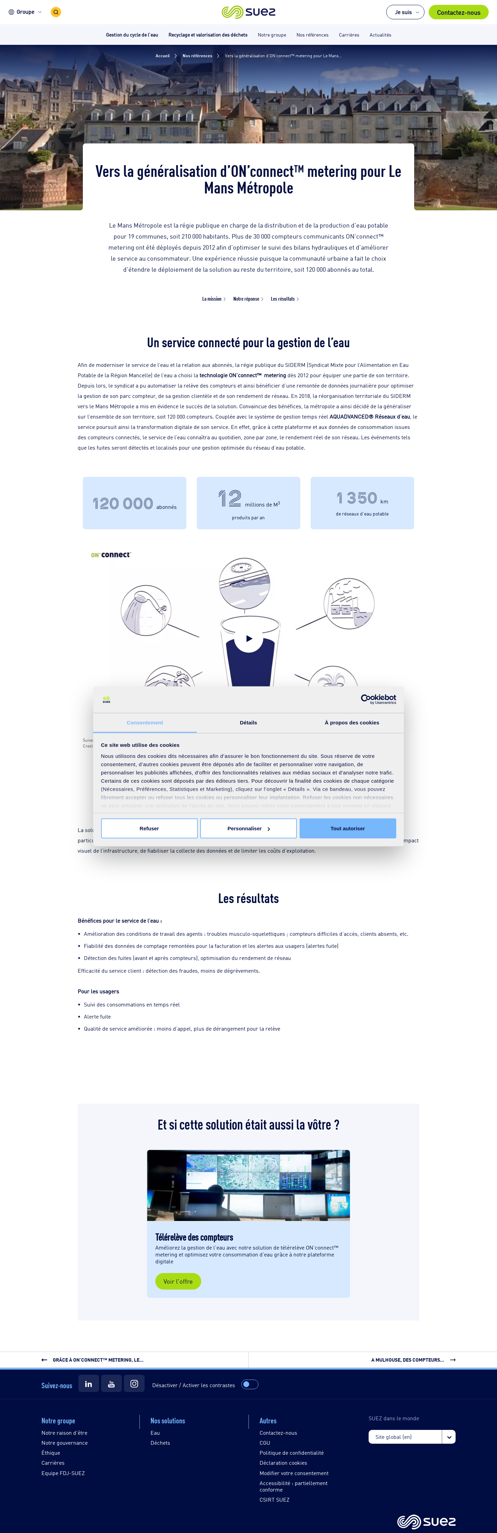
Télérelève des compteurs (194, 1236)
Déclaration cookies (283, 1462)
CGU (265, 1442)
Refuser (149, 828)
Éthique (50, 1452)
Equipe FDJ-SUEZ (63, 1472)
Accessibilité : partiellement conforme (294, 1486)
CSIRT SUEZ (275, 1499)
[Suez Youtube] (111, 1383)
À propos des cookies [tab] (352, 722)
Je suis (403, 12)
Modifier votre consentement (294, 1472)
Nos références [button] (312, 34)
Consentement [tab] (145, 722)
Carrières (53, 1462)
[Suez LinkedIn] (88, 1383)
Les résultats (283, 298)
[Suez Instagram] (134, 1383)
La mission (212, 298)
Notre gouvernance (64, 1442)
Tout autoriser (348, 828)
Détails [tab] (248, 722)
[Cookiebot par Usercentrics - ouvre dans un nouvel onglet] (366, 699)
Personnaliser (248, 828)
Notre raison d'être (64, 1432)
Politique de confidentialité (292, 1452)
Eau (155, 1432)
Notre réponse (246, 298)
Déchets (160, 1442)
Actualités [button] (380, 34)
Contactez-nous (458, 12)
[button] (249, 12)
